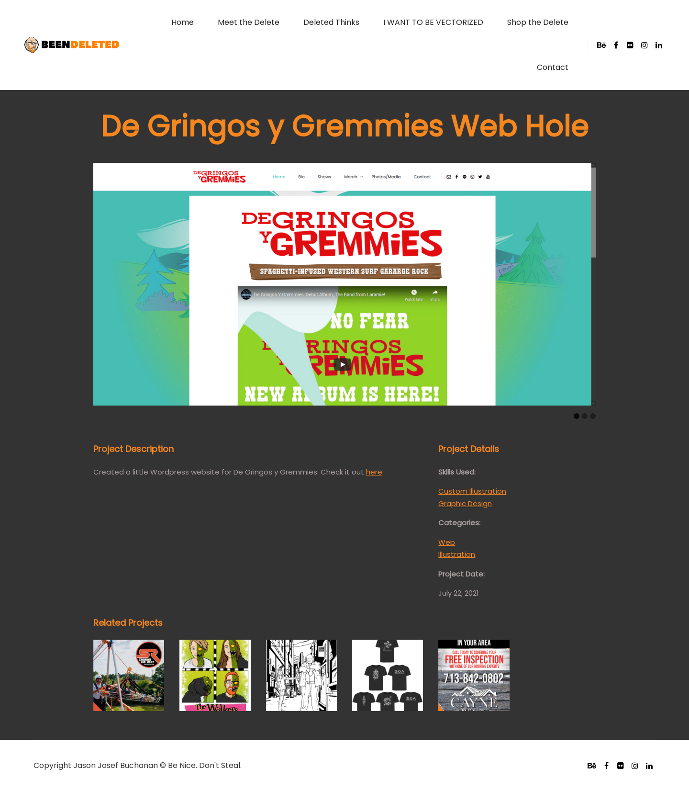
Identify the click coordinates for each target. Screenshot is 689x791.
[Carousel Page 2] (585, 416)
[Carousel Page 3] (593, 416)
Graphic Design (465, 503)
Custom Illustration (472, 491)
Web (446, 542)
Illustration (456, 554)
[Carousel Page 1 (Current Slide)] (576, 416)
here (374, 472)
